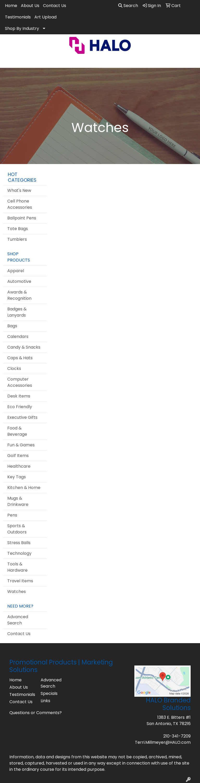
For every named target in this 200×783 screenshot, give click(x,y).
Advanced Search (17, 620)
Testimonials (18, 17)
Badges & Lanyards (17, 312)
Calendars (17, 337)
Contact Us (54, 6)
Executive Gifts (22, 417)
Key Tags (16, 477)
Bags (12, 326)
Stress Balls (18, 543)
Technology (19, 553)
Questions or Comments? (35, 713)
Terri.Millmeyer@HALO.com (163, 742)
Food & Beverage (17, 431)
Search (128, 6)
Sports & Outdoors (17, 529)
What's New (19, 190)
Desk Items (18, 396)
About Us (30, 6)
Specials (49, 693)
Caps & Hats (20, 358)
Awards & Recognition (19, 295)
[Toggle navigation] (8, 62)
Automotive (19, 281)
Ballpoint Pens (21, 218)
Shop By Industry (22, 28)
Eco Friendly (19, 407)
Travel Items (20, 581)
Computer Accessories (19, 382)
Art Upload (45, 17)
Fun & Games (21, 445)
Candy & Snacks (23, 347)
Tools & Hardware (17, 567)
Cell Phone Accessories (19, 204)
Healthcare (18, 466)
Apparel (15, 271)
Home (11, 6)
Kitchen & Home (23, 488)
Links (45, 701)
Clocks (14, 368)
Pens (12, 515)
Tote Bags (17, 229)
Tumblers (17, 239)
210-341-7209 (177, 736)
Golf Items (18, 456)
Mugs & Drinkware (17, 501)
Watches (16, 592)
